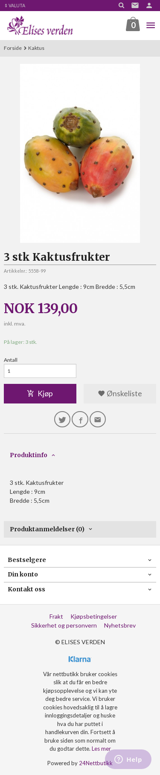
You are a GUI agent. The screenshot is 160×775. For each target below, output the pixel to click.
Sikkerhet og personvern (64, 625)
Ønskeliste (120, 393)
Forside (13, 48)
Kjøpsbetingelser (93, 616)
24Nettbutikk (96, 763)
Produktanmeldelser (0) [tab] (47, 529)
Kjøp (40, 393)
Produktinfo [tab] (28, 455)
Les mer (101, 748)
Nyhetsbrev (120, 625)
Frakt (56, 616)
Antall (10, 360)
